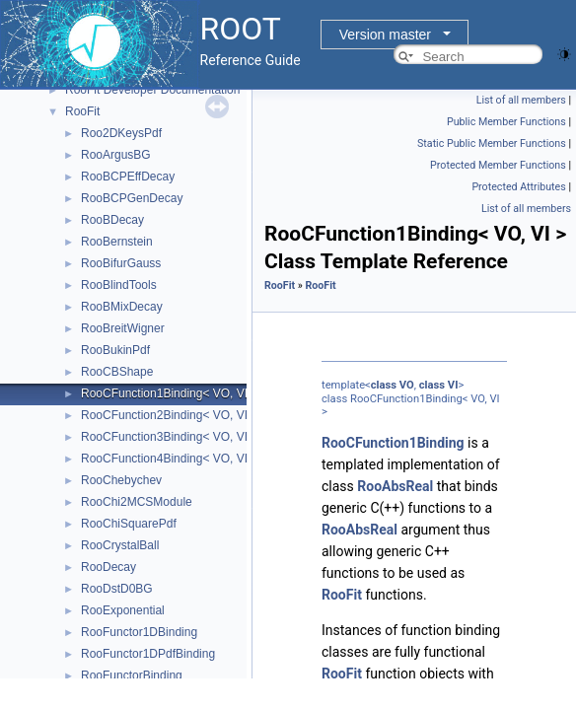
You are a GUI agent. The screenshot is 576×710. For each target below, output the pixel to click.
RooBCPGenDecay (131, 198)
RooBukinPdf (115, 350)
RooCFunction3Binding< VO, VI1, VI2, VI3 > (197, 437)
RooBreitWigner (123, 328)
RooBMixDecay (122, 307)
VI (453, 385)
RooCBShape (117, 372)
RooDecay (108, 567)
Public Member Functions (506, 121)
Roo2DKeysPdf (121, 133)
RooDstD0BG (117, 589)
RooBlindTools (119, 285)
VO (406, 385)
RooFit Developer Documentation (152, 90)
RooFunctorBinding (131, 675)
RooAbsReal (395, 486)
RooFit (82, 111)
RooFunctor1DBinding (139, 632)
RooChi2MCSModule (136, 502)
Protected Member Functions (498, 165)
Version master (385, 34)
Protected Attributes (518, 186)
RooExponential (123, 610)
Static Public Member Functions (491, 143)
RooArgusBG (116, 155)
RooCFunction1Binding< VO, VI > (169, 393)
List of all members (521, 100)
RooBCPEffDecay (128, 176)
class (383, 385)
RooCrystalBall (120, 545)
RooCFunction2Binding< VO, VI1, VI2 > (185, 415)
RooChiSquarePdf (129, 524)
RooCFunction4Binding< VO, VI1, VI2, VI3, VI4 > (209, 458)
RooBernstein (117, 241)
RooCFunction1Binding (393, 443)
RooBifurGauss (121, 263)
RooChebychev (121, 480)
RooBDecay (112, 220)
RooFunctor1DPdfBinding (148, 654)
